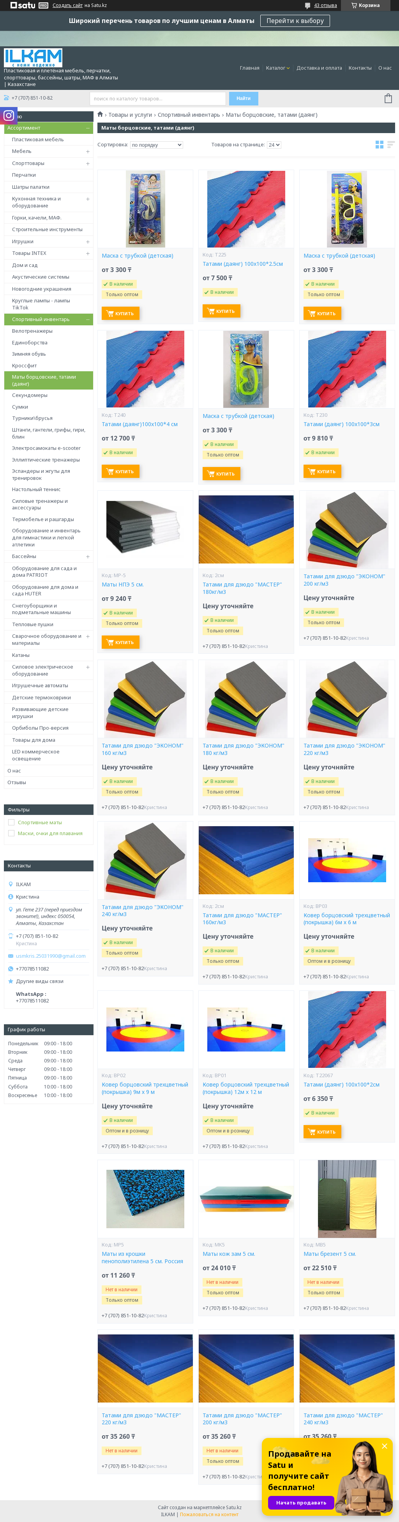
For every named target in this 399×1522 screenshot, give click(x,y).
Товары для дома (33, 739)
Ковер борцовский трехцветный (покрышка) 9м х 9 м (145, 1088)
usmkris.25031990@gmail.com (51, 956)
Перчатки (24, 174)
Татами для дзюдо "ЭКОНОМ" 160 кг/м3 (143, 749)
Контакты (360, 67)
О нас (385, 67)
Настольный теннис (36, 489)
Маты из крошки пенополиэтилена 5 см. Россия (142, 1257)
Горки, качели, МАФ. (37, 217)
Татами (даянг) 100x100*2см (342, 1084)
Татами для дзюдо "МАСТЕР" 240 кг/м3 (343, 1419)
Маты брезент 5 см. (330, 1253)
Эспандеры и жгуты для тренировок (41, 474)
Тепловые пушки (32, 624)
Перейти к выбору (295, 20)
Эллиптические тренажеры (46, 459)
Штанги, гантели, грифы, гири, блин (48, 433)
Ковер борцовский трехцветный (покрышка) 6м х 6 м (347, 919)
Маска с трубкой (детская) (137, 255)
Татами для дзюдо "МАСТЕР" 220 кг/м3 (141, 1419)
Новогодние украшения (41, 288)
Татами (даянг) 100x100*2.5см (243, 263)
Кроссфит (24, 365)
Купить (124, 313)
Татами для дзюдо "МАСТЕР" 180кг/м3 (242, 588)
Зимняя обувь (29, 353)
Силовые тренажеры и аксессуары (40, 504)
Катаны (21, 654)
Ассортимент (23, 127)
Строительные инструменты (47, 229)
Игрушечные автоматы (40, 685)
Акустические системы (40, 276)
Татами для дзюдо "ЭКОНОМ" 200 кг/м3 (344, 580)
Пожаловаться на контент (209, 1514)
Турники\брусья (32, 417)
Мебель (22, 150)
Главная (250, 67)
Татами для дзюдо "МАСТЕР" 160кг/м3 (242, 919)
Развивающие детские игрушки (40, 713)
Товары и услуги (130, 114)
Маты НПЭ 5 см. (123, 584)
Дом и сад (25, 265)
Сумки (20, 406)
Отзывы (16, 782)
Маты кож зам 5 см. (229, 1253)
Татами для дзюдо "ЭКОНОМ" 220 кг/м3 (344, 749)
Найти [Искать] (244, 98)
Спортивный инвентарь (41, 319)
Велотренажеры (32, 330)
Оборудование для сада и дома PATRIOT (44, 572)
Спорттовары (28, 163)
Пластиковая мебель (38, 139)
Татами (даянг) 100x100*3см (342, 424)
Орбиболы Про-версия (40, 727)
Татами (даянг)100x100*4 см (140, 424)
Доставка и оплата (319, 67)
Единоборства (30, 342)
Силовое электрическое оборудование (42, 670)
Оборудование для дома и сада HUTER (45, 590)
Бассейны (24, 556)
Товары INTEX (29, 252)
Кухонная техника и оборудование (36, 202)
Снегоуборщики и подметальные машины (41, 609)
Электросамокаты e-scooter (46, 447)
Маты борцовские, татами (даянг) (44, 380)
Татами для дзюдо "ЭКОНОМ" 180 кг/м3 (243, 749)
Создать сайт (68, 5)
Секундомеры (30, 394)
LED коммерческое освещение (36, 755)
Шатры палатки (30, 186)
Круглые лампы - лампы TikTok (41, 304)
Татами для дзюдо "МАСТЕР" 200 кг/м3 (242, 1419)
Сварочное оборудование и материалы (46, 639)
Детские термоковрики (41, 697)
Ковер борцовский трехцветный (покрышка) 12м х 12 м (246, 1088)
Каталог (275, 67)
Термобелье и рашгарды (43, 519)
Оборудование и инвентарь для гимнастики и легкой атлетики (46, 537)
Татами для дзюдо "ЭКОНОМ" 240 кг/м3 (143, 911)
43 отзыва (325, 5)
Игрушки (23, 241)
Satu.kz (234, 1507)
